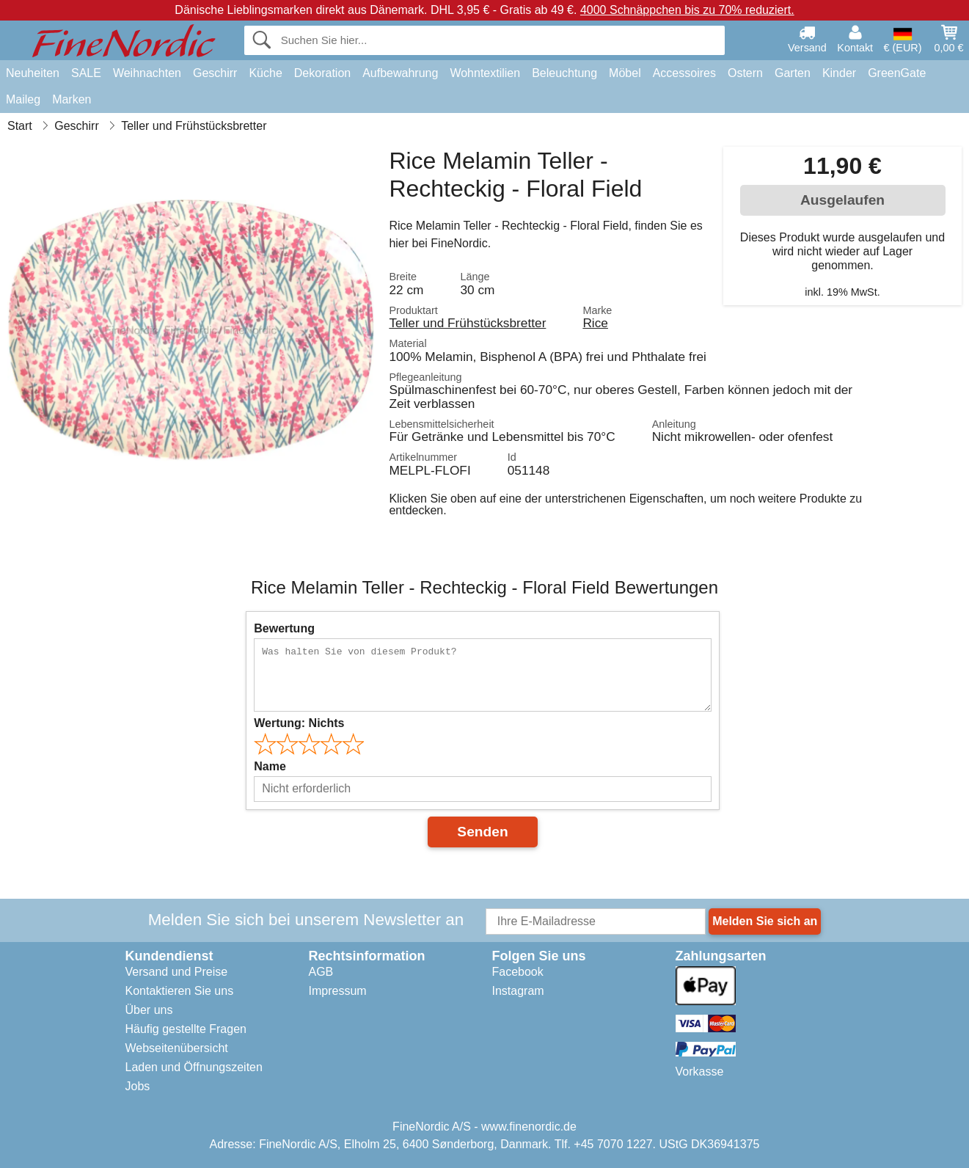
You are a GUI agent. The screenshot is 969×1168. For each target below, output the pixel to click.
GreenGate (897, 73)
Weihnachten (147, 73)
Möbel (625, 73)
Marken (71, 99)
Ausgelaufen (842, 200)
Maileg (23, 99)
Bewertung (284, 628)
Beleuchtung (564, 73)
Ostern (745, 73)
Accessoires (684, 73)
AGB (321, 972)
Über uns (149, 1010)
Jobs (137, 1086)
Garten (793, 73)
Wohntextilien (485, 73)
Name (270, 766)
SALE (86, 73)
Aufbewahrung (400, 73)
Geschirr (215, 73)
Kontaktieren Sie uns (179, 991)
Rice (595, 322)
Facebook (518, 972)
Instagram (518, 991)
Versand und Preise (176, 972)
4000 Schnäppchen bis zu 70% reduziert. (687, 10)
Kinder (839, 73)
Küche (265, 73)
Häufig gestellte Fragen (185, 1029)
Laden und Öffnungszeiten (194, 1067)
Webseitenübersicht (176, 1048)
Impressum (338, 991)
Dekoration (322, 73)
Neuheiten (32, 73)
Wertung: (299, 723)
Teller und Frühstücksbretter (467, 322)
